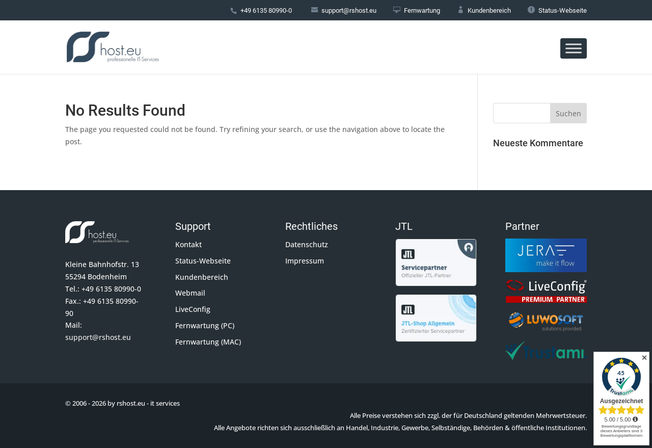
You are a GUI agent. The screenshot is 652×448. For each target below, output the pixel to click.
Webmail (190, 293)
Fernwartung (416, 10)
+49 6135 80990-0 (266, 10)
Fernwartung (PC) (204, 325)
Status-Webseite (557, 10)
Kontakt (188, 244)
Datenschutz (306, 244)
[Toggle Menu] (573, 48)
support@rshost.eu (98, 337)
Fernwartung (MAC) (208, 342)
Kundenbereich (484, 10)
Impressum (304, 261)
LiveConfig (192, 309)
